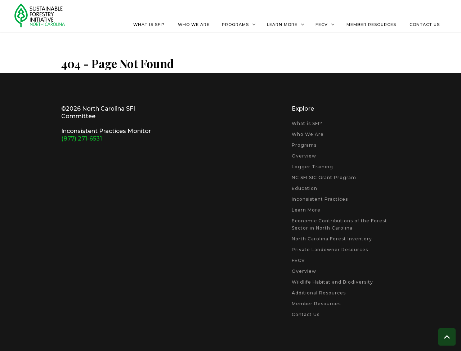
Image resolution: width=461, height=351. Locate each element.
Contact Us (305, 314)
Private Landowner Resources (330, 249)
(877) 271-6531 (81, 138)
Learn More (306, 210)
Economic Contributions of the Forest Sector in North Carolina (339, 224)
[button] (239, 24)
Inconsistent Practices (320, 199)
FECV (298, 260)
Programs (304, 145)
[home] (39, 15)
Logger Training (312, 166)
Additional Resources (319, 293)
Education (304, 188)
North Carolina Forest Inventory (332, 238)
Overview (304, 156)
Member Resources (316, 303)
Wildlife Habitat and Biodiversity (332, 282)
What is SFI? (307, 123)
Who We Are (308, 134)
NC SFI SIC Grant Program (324, 177)
